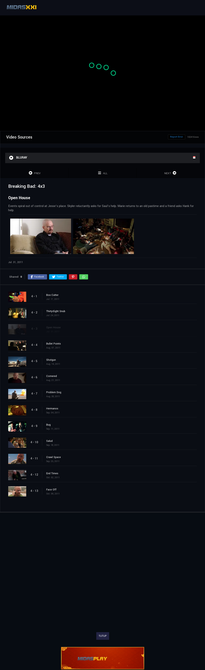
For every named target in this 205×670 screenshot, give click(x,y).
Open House (53, 327)
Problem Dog (53, 392)
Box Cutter (52, 295)
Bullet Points (53, 344)
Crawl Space (53, 457)
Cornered (51, 376)
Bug (48, 425)
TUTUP (103, 636)
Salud (49, 441)
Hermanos (52, 408)
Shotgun (51, 360)
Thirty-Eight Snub (55, 311)
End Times (52, 473)
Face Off (51, 489)
